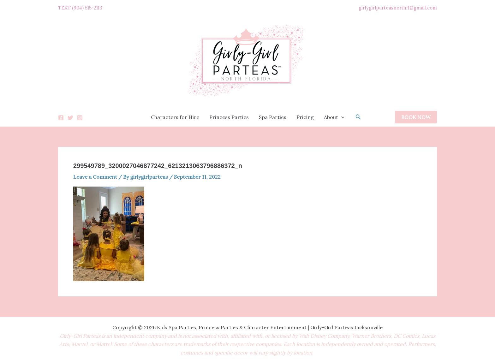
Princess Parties (229, 117)
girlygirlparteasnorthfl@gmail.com (398, 8)
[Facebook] (61, 118)
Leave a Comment (95, 177)
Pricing (305, 117)
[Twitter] (70, 118)
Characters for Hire (175, 117)
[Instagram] (80, 118)
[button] (358, 117)
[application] (341, 117)
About (334, 117)
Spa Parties (272, 117)
